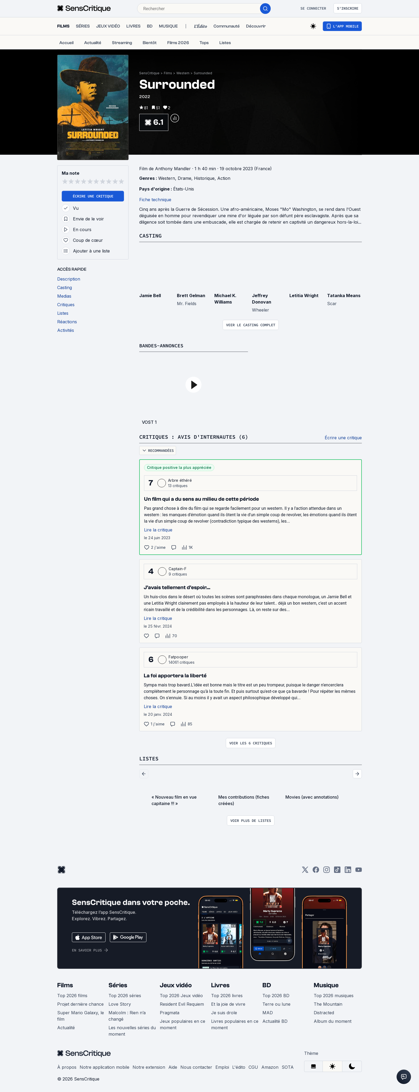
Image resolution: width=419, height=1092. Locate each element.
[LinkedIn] (348, 870)
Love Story (119, 1003)
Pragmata (169, 1012)
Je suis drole (224, 1012)
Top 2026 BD (275, 994)
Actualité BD (275, 1020)
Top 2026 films (72, 994)
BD (266, 984)
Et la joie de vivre (228, 1003)
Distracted (324, 1012)
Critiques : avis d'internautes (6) (193, 436)
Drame (184, 178)
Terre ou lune (276, 1003)
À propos (66, 1066)
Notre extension (149, 1066)
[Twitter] (305, 870)
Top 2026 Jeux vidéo (181, 994)
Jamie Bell (150, 295)
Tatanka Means (343, 295)
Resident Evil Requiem (182, 1003)
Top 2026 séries (124, 994)
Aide (172, 1066)
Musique (326, 984)
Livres (220, 984)
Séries (117, 984)
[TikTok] (337, 870)
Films (168, 73)
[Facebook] (316, 870)
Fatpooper (178, 656)
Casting (150, 235)
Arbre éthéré (180, 479)
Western (182, 73)
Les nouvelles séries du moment (132, 1030)
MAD (267, 1012)
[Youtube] (358, 870)
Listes (148, 758)
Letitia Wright (304, 295)
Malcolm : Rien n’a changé (127, 1015)
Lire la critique (158, 529)
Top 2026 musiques (334, 994)
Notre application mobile (104, 1066)
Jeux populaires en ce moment (182, 1023)
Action (223, 178)
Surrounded (203, 73)
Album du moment (332, 1020)
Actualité (66, 1026)
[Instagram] (326, 870)
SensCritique (149, 73)
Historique (204, 178)
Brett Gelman (191, 295)
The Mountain (328, 1003)
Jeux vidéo (176, 984)
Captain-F (178, 568)
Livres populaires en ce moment (234, 1023)
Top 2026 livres (227, 994)
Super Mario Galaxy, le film (80, 1015)
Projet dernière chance (80, 1003)
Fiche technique (155, 199)
